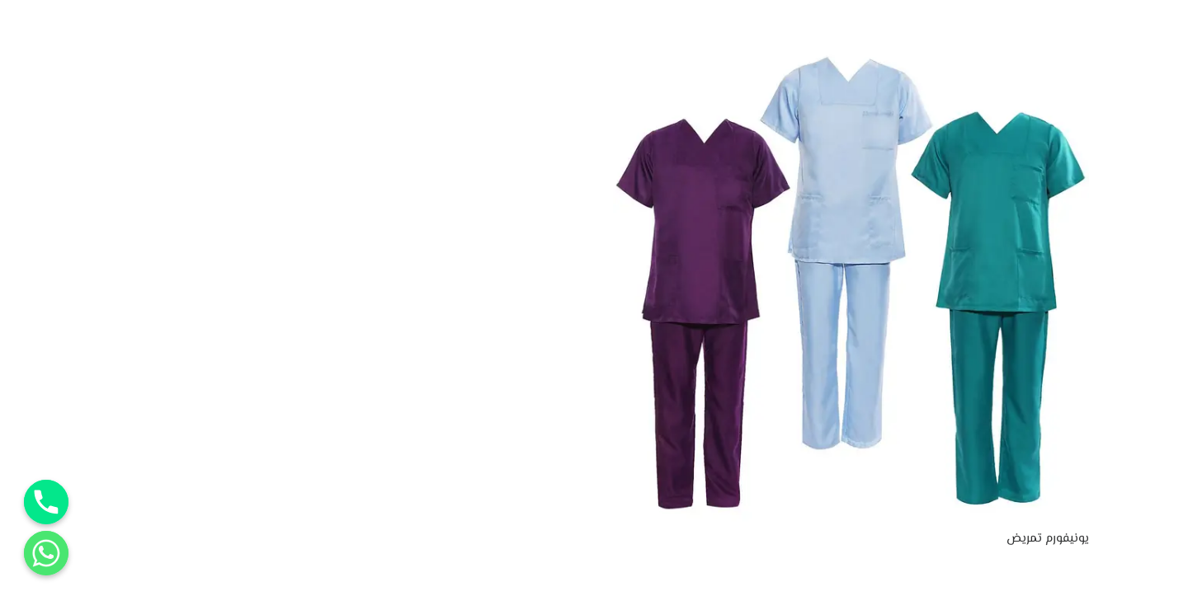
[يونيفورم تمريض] (851, 59)
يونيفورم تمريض (1047, 538)
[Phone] (46, 502)
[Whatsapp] (46, 553)
